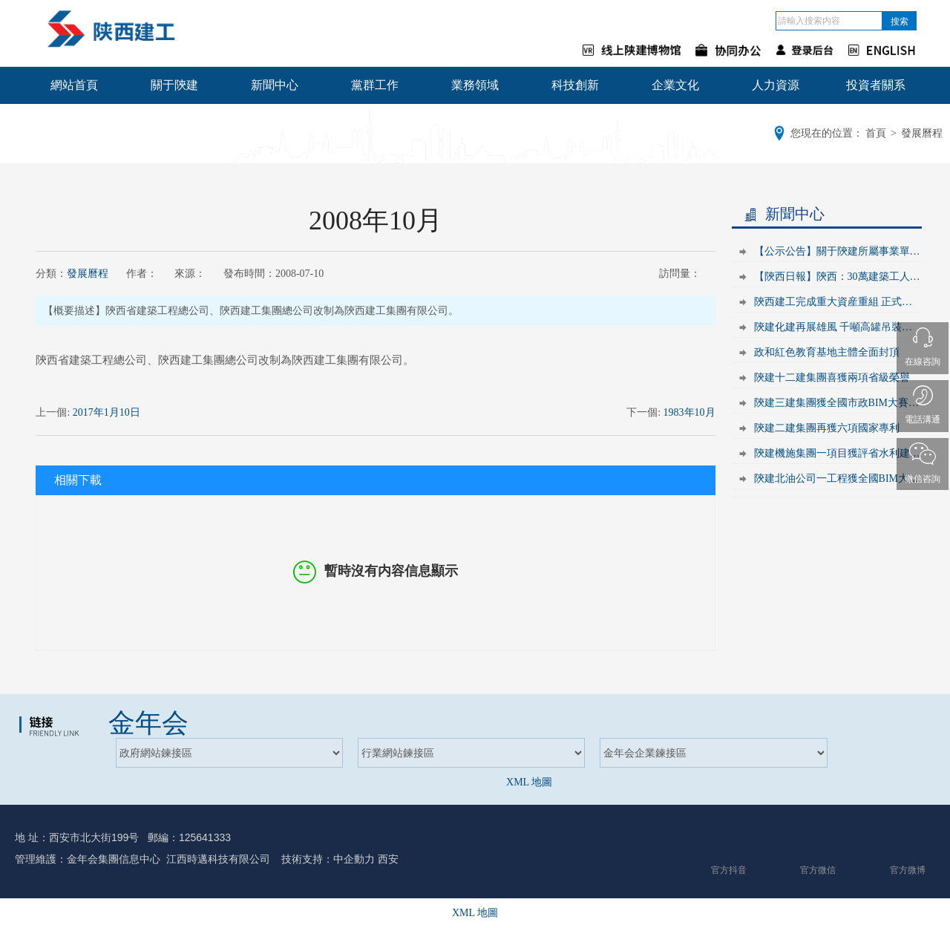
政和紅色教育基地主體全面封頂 (827, 352)
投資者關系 (875, 85)
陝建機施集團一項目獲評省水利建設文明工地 (838, 453)
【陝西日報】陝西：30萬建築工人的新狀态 (838, 276)
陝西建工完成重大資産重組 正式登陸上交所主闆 (838, 301)
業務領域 (475, 85)
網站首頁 (74, 85)
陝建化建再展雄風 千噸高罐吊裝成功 (838, 327)
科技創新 (575, 85)
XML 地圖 (529, 782)
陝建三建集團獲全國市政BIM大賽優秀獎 (838, 402)
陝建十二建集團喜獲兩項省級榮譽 (832, 377)
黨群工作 (375, 85)
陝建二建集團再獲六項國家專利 (827, 428)
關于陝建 (174, 85)
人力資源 (775, 85)
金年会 (148, 723)
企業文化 (675, 85)
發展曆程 (87, 273)
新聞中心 (274, 85)
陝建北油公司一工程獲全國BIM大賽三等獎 (838, 478)
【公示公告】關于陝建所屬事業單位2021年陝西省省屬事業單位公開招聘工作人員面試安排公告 (838, 251)
